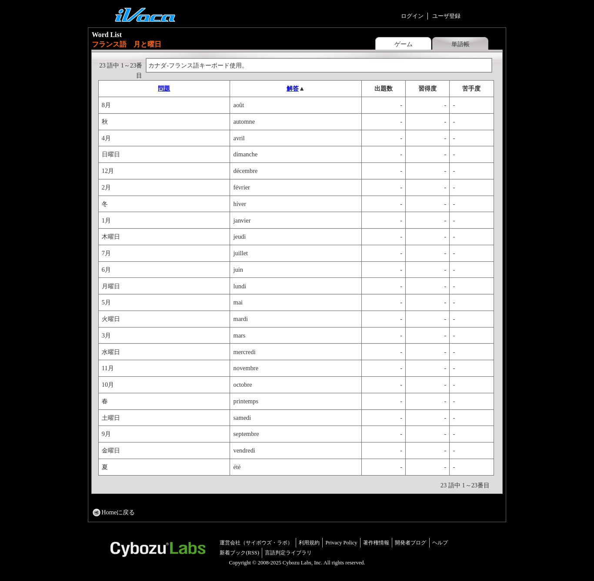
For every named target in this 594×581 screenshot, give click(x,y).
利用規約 (309, 543)
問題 (164, 88)
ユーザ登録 (446, 16)
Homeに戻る (118, 512)
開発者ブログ (410, 543)
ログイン (412, 16)
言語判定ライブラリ (288, 553)
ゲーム (403, 44)
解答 (293, 88)
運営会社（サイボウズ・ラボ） (256, 543)
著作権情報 (376, 543)
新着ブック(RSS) (239, 553)
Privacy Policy (341, 543)
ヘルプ (440, 543)
